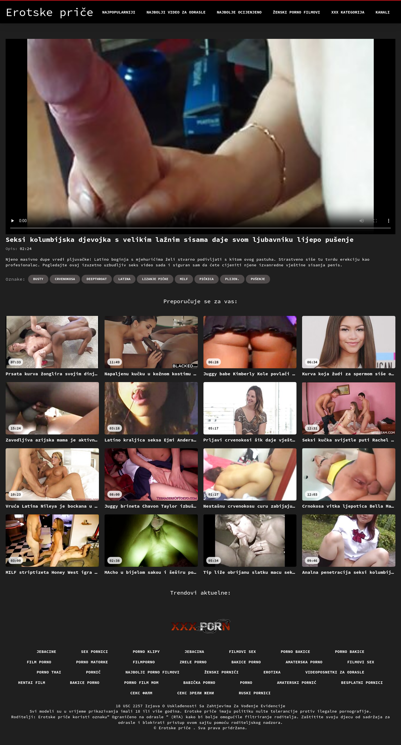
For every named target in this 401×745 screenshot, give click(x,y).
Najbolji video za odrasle (175, 12)
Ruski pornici (255, 692)
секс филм (141, 692)
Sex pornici (94, 651)
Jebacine (46, 651)
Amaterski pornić (296, 682)
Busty (38, 279)
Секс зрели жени (195, 692)
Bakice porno (246, 661)
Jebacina (194, 651)
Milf (184, 279)
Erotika (271, 672)
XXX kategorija (347, 12)
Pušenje (258, 279)
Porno (246, 682)
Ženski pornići (221, 672)
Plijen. (232, 279)
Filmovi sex (242, 651)
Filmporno (144, 661)
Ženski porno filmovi (296, 12)
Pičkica (207, 279)
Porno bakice (295, 651)
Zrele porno (193, 661)
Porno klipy (146, 651)
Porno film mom (141, 682)
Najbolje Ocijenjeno (239, 12)
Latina (124, 279)
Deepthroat (97, 279)
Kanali (383, 12)
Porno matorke (92, 661)
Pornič (93, 672)
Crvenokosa (65, 279)
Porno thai (49, 672)
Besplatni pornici (362, 682)
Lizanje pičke (155, 279)
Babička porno (199, 682)
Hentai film (31, 682)
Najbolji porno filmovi (152, 672)
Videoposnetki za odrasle (334, 672)
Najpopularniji (118, 12)
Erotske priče (176, 727)
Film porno (39, 661)
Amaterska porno (304, 661)
